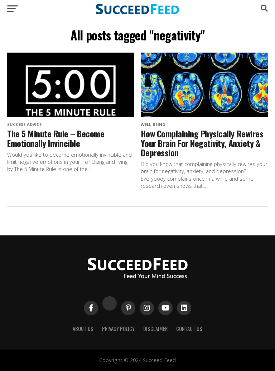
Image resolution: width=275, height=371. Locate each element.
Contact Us (189, 328)
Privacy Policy (118, 328)
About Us (83, 328)
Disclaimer (155, 328)
